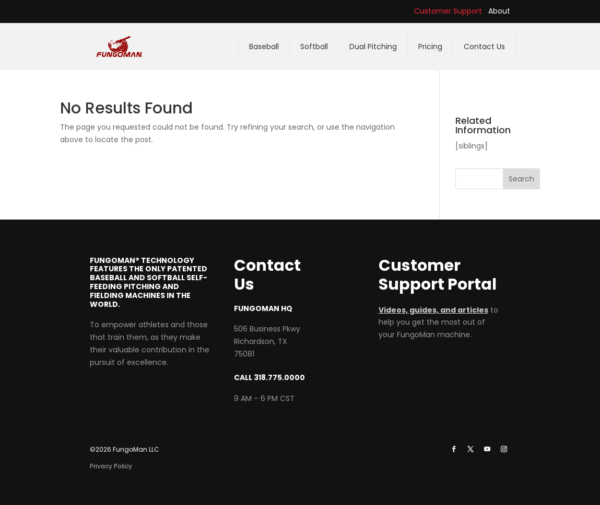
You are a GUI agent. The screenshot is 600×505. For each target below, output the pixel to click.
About (499, 11)
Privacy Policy (111, 466)
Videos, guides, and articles (433, 310)
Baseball (264, 46)
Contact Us (484, 46)
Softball (314, 46)
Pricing (430, 46)
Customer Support (448, 11)
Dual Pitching (373, 46)
